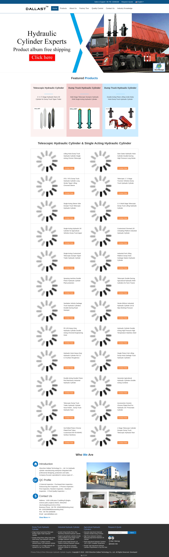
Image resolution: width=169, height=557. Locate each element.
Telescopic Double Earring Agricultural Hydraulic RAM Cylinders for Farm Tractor (126, 281)
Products (63, 8)
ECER (85, 555)
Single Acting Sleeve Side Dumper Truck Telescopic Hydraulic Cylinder (72, 206)
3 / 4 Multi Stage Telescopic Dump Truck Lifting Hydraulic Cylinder (127, 206)
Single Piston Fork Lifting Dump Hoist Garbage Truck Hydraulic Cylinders (126, 355)
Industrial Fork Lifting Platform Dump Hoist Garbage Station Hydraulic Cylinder (126, 257)
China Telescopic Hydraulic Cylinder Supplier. (56, 552)
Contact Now (69, 168)
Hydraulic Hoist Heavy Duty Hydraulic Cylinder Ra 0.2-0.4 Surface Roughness (73, 355)
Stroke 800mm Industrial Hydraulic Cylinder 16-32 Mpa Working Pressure (125, 305)
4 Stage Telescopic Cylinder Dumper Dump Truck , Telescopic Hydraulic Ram (126, 430)
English (141, 2)
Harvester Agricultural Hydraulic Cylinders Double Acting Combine (126, 380)
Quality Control (97, 8)
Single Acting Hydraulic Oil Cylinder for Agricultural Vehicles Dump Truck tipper (73, 231)
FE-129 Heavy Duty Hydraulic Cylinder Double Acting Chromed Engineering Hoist (73, 331)
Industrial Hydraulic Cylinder (68, 527)
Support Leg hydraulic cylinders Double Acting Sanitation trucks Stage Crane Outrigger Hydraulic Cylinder (69, 537)
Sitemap (117, 541)
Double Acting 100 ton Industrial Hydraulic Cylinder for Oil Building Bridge (67, 547)
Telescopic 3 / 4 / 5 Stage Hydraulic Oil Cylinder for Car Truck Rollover (43, 546)
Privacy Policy (35, 552)
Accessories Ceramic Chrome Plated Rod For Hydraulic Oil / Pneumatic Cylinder (125, 406)
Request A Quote (127, 2)
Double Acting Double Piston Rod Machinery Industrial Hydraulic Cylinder (73, 380)
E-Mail (111, 541)
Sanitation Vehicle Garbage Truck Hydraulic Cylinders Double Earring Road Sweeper (73, 306)
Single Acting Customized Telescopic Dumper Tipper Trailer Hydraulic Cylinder (72, 256)
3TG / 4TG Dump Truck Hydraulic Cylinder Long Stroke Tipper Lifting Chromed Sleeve (72, 182)
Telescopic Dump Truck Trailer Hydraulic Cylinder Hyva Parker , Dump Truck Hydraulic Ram (72, 406)
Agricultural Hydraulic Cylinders (92, 528)
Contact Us (110, 8)
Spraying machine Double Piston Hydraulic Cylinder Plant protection (72, 281)
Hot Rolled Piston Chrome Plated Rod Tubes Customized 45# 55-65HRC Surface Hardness (73, 431)
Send (132, 532)
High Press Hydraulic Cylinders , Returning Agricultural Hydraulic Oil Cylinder (94, 537)
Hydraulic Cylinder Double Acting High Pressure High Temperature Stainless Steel (126, 330)
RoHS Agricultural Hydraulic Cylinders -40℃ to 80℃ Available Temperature (95, 542)
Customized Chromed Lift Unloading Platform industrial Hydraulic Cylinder (127, 231)
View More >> (44, 517)
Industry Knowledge (124, 8)
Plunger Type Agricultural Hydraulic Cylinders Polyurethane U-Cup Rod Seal (95, 546)
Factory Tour (84, 8)
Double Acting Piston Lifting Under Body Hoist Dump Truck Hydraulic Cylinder (43, 538)
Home (54, 8)
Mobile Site (113, 544)
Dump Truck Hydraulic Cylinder (40, 528)
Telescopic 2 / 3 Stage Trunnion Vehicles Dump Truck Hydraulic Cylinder (125, 181)
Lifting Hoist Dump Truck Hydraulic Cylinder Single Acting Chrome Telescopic (72, 156)
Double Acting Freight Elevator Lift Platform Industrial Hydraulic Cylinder (68, 542)
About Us (73, 8)
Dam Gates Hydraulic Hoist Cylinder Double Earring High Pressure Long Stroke (126, 156)
